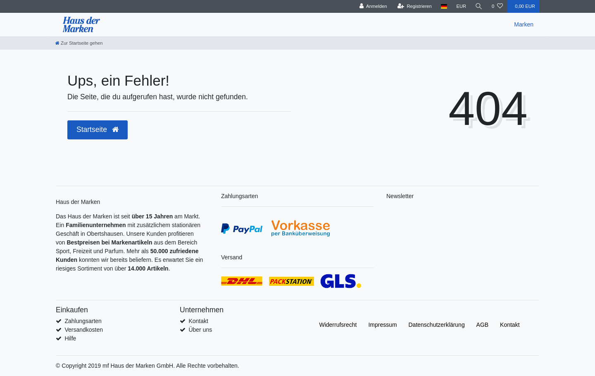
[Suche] (479, 6)
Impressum (382, 324)
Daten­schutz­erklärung (437, 324)
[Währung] (461, 6)
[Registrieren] (414, 6)
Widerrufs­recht (338, 324)
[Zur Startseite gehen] (78, 43)
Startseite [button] (97, 129)
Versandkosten (83, 329)
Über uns (200, 329)
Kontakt (198, 321)
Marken (523, 24)
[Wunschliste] (497, 6)
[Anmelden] (373, 6)
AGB (482, 324)
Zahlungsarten (83, 321)
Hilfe (70, 338)
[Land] (444, 6)
